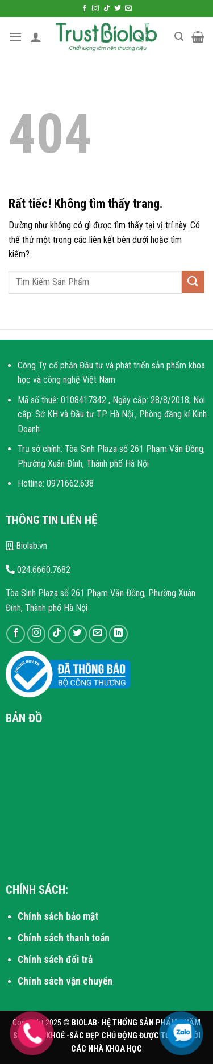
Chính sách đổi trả (55, 959)
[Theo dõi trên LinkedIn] (118, 634)
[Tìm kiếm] (178, 37)
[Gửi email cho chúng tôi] (128, 8)
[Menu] (15, 37)
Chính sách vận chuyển (65, 981)
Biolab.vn (26, 546)
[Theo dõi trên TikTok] (106, 8)
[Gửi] (193, 282)
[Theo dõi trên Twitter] (117, 8)
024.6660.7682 (38, 569)
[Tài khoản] (35, 36)
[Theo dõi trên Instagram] (95, 8)
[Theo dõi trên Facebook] (84, 8)
